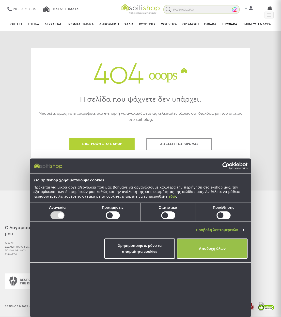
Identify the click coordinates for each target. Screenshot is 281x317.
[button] (176, 9)
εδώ (172, 196)
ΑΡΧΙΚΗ (9, 242)
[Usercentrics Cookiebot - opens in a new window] (226, 166)
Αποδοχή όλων (212, 248)
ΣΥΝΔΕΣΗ (11, 254)
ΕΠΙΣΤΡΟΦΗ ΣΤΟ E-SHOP (102, 144)
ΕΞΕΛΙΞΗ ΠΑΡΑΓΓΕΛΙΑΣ (19, 246)
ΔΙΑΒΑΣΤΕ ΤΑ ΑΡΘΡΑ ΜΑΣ (179, 144)
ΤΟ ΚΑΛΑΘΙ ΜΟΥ (15, 250)
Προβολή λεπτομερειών (217, 230)
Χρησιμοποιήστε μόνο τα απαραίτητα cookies (140, 248)
